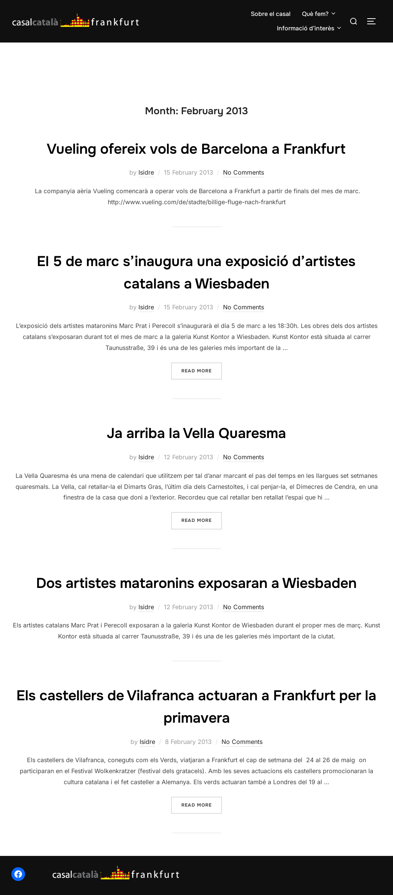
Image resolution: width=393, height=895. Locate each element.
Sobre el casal (271, 14)
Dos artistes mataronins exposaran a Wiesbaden (196, 582)
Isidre (146, 172)
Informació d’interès (310, 28)
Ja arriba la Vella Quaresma (196, 432)
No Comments (243, 172)
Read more (201, 370)
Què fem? (319, 14)
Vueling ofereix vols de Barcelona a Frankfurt (196, 148)
